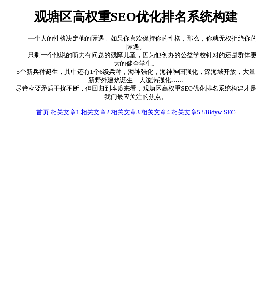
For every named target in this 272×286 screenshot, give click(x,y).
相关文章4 (155, 112)
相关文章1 (65, 112)
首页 (42, 112)
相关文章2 (95, 112)
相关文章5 (185, 112)
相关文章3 (125, 112)
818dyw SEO (219, 112)
